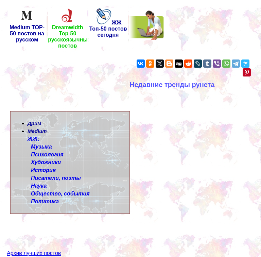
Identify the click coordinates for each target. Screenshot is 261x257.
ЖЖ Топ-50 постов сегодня (108, 29)
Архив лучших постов (34, 241)
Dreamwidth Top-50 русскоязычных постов (69, 34)
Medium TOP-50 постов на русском (27, 31)
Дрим (34, 123)
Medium (37, 131)
